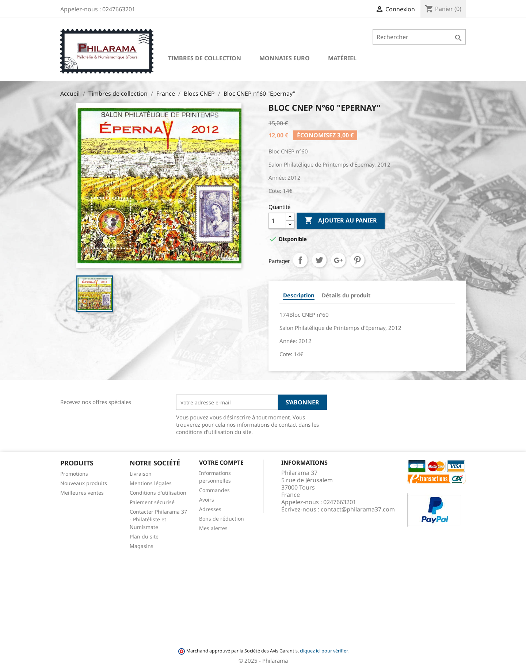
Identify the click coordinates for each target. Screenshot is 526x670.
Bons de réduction (221, 518)
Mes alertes (213, 528)
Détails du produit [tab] (346, 295)
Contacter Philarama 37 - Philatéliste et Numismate (158, 519)
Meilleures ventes (82, 492)
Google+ (338, 260)
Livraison (141, 473)
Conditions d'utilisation (158, 492)
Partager (300, 260)
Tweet (319, 260)
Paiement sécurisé (152, 502)
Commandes (214, 490)
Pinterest (357, 260)
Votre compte (221, 462)
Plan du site (144, 536)
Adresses (210, 509)
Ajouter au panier (340, 220)
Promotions (74, 473)
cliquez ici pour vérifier (323, 651)
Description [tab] (299, 295)
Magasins (141, 546)
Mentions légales (151, 483)
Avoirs (206, 499)
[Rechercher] (419, 37)
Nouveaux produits (83, 483)
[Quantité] (277, 221)
